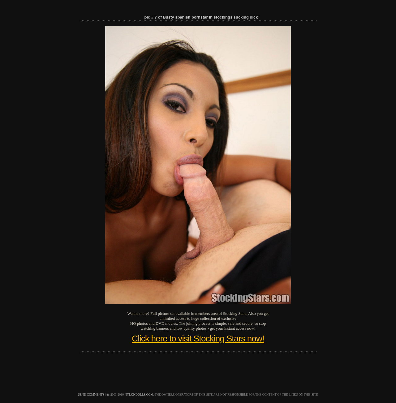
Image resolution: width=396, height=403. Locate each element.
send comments (91, 394)
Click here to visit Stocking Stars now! (198, 338)
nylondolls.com (139, 394)
